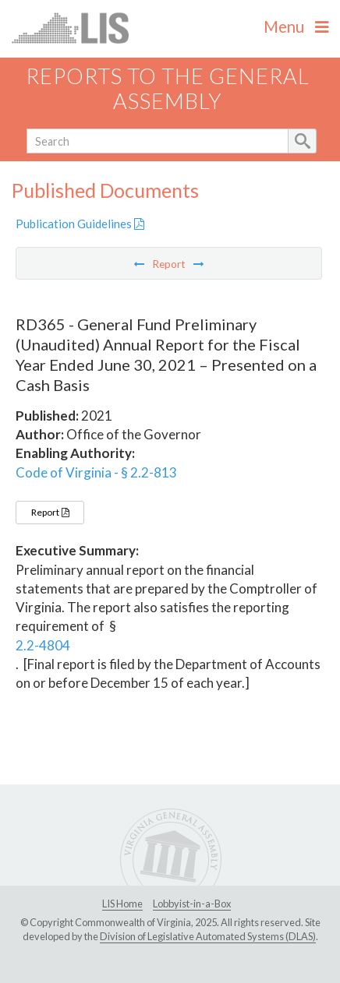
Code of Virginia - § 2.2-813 (96, 472)
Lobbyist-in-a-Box (192, 903)
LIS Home (122, 903)
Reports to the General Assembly (168, 89)
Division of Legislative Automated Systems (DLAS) (208, 936)
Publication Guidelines (80, 224)
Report (50, 512)
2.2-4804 (43, 645)
